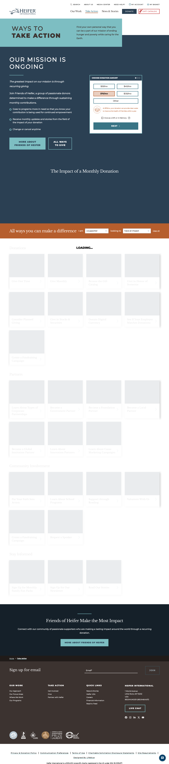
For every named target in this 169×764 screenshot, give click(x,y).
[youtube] (143, 717)
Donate (129, 11)
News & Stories (110, 11)
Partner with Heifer (56, 697)
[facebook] (126, 717)
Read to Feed (91, 704)
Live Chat (135, 708)
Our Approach (15, 691)
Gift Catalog (148, 11)
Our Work (75, 11)
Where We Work (16, 697)
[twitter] (139, 717)
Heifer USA (90, 694)
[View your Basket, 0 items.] (153, 4)
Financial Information (95, 700)
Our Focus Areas (16, 694)
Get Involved (53, 691)
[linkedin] (134, 717)
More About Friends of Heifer (27, 143)
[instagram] (130, 717)
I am (80, 231)
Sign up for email (25, 670)
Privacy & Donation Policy (24, 753)
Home (11, 658)
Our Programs (15, 700)
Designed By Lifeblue (84, 758)
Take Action (91, 11)
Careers (89, 697)
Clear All (156, 231)
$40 (127, 86)
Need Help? (119, 4)
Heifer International (139, 686)
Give (50, 694)
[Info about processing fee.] (129, 118)
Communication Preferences (54, 753)
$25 (104, 86)
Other (116, 100)
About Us (88, 4)
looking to (115, 231)
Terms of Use (78, 753)
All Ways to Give (60, 143)
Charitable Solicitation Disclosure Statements (111, 753)
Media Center (103, 4)
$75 (104, 93)
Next (115, 126)
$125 (127, 93)
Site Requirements (147, 753)
